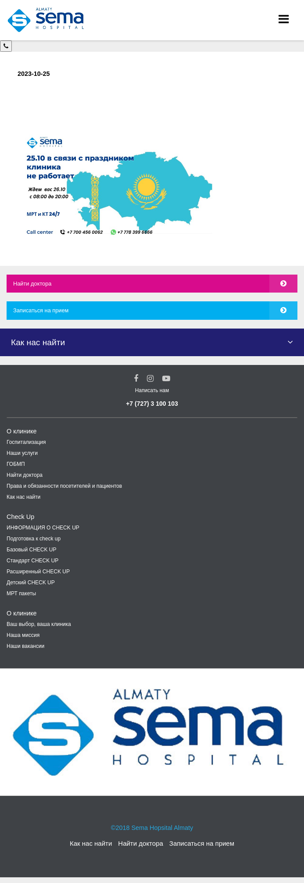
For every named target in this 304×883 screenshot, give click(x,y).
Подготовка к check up (34, 539)
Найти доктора (32, 283)
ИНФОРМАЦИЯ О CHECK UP (43, 528)
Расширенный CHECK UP (38, 571)
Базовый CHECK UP (32, 550)
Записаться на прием (40, 310)
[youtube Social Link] (166, 378)
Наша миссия (23, 635)
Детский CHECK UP (31, 582)
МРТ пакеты (21, 593)
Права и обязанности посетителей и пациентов (64, 486)
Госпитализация (26, 442)
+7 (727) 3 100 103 (152, 403)
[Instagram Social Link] (150, 378)
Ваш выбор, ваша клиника (39, 624)
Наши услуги (22, 453)
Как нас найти (23, 497)
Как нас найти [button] (38, 342)
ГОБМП (16, 464)
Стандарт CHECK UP (32, 561)
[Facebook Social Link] (136, 378)
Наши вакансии (25, 646)
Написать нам (152, 390)
